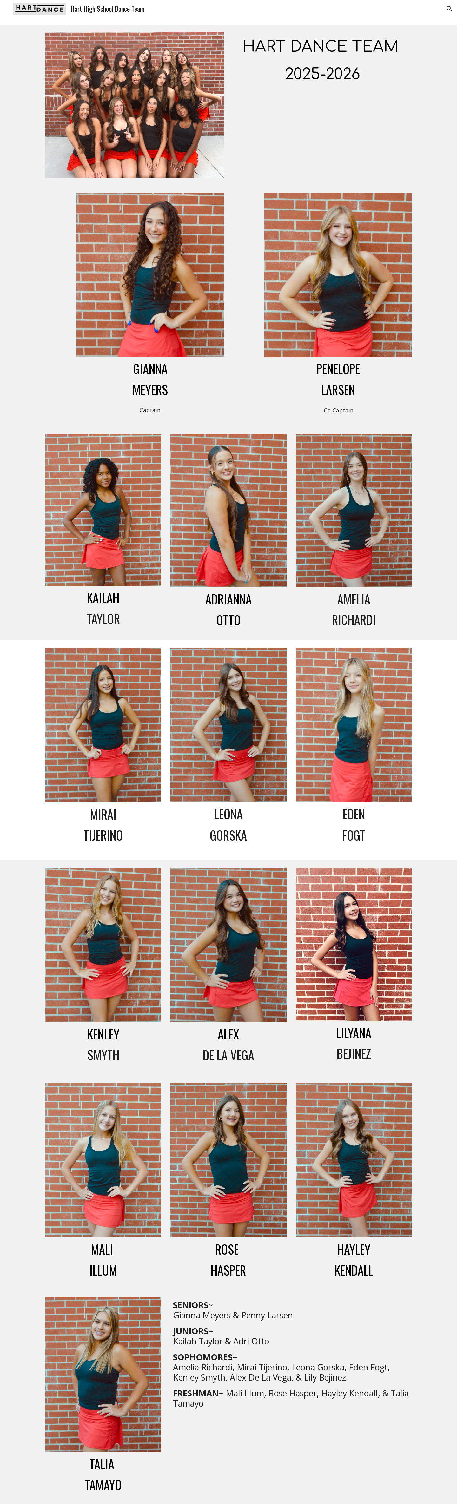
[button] (449, 8)
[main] (322, 59)
